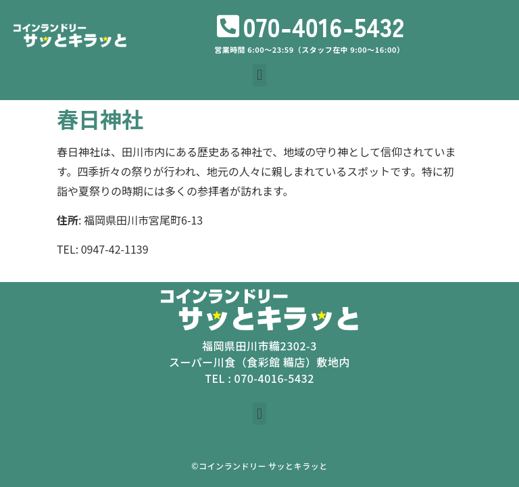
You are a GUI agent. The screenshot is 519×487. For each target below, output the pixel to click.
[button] (259, 75)
